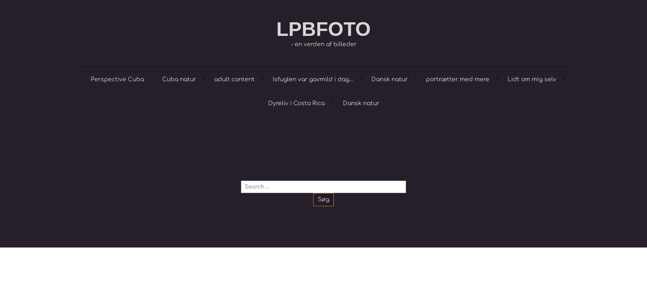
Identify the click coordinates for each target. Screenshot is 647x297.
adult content (234, 79)
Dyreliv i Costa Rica (296, 103)
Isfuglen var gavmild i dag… (313, 79)
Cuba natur (179, 79)
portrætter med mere (457, 79)
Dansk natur (389, 79)
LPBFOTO (323, 29)
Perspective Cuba (117, 79)
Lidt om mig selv (532, 79)
